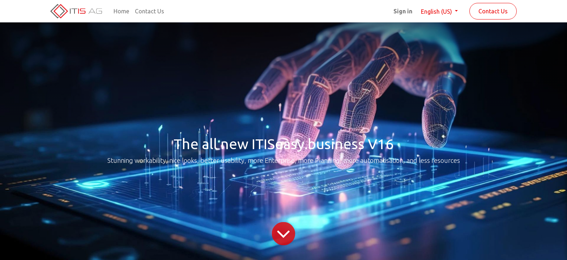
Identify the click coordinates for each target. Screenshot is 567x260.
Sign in (402, 11)
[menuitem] (121, 11)
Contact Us (493, 11)
